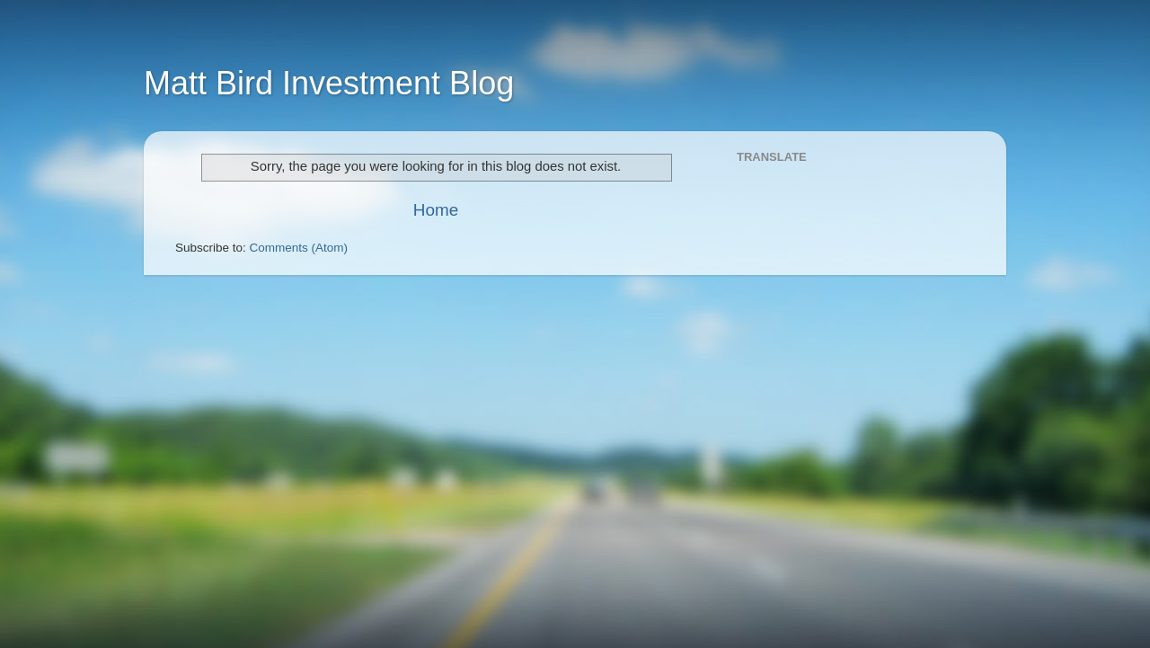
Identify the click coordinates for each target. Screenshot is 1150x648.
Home (435, 209)
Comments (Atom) (299, 247)
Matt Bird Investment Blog (329, 83)
